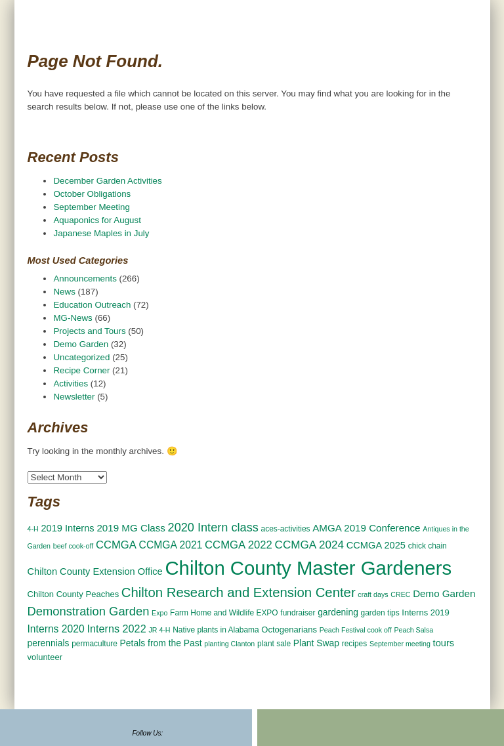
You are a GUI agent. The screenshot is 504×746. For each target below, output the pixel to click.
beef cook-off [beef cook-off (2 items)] (73, 546)
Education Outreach (92, 305)
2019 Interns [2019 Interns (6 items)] (67, 528)
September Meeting (91, 207)
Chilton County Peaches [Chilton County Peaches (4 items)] (73, 594)
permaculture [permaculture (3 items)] (94, 643)
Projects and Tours (89, 331)
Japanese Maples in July (101, 233)
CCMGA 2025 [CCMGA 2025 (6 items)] (376, 545)
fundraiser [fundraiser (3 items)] (297, 612)
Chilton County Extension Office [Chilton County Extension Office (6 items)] (95, 571)
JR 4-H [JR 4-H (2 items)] (159, 630)
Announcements (84, 278)
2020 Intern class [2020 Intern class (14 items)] (213, 527)
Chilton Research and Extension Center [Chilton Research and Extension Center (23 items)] (238, 592)
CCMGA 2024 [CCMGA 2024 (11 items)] (309, 545)
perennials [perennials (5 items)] (49, 643)
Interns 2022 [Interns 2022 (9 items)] (116, 628)
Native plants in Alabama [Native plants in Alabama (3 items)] (216, 629)
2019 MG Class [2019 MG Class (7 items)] (130, 527)
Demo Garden (80, 344)
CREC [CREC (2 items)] (400, 594)
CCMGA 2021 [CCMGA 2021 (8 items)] (171, 544)
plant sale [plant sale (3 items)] (274, 643)
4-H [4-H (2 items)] (33, 529)
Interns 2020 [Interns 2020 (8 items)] (56, 628)
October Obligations (92, 194)
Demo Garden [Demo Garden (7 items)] (444, 593)
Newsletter (73, 397)
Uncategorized (81, 357)
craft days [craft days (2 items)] (373, 594)
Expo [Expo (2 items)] (159, 613)
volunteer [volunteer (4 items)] (45, 657)
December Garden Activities (107, 181)
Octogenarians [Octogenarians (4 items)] (289, 629)
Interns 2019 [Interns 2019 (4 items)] (425, 612)
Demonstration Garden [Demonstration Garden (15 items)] (89, 611)
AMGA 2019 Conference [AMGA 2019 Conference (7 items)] (366, 527)
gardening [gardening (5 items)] (338, 612)
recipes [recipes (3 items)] (354, 643)
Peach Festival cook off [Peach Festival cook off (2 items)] (356, 630)
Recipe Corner (81, 370)
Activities (70, 383)
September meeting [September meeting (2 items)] (399, 644)
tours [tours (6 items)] (444, 643)
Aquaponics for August (96, 220)
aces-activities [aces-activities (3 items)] (285, 528)
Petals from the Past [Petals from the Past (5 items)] (161, 643)
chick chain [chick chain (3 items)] (427, 545)
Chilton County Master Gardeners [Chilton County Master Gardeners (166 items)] (308, 568)
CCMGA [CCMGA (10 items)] (116, 545)
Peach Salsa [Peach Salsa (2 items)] (413, 630)
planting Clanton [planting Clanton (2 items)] (229, 644)
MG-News (72, 318)
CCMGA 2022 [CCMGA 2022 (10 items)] (238, 545)
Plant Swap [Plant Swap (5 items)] (316, 643)
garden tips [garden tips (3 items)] (380, 612)
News (64, 292)
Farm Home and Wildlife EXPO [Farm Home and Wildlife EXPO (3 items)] (224, 612)
